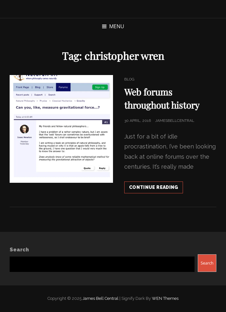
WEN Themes (165, 298)
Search (19, 250)
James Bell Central (100, 298)
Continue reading (156, 188)
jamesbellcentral (174, 120)
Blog (129, 79)
